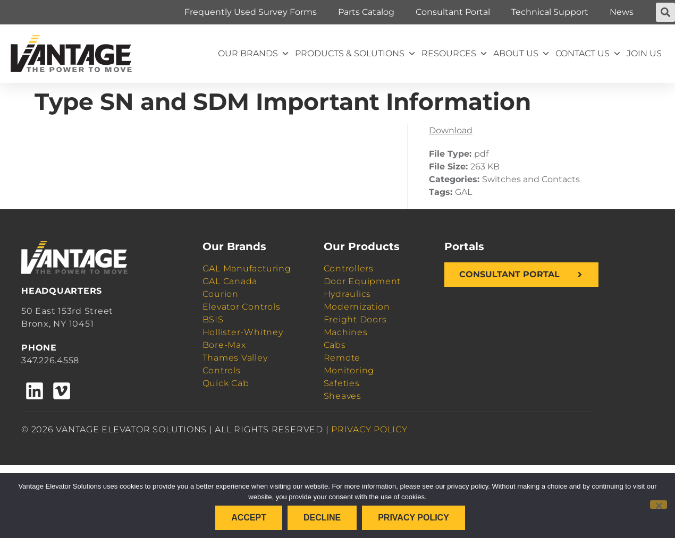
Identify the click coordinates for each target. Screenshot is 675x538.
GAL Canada (230, 281)
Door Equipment (362, 281)
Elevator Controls (242, 307)
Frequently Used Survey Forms (250, 12)
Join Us (644, 53)
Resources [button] (454, 53)
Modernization (357, 307)
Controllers (349, 268)
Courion (221, 294)
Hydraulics (348, 294)
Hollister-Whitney (243, 332)
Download (451, 130)
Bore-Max (224, 345)
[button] (665, 12)
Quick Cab (226, 383)
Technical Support (549, 12)
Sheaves (342, 396)
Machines (346, 332)
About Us (521, 53)
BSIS (213, 319)
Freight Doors (355, 319)
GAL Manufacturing (247, 268)
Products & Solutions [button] (355, 53)
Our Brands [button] (254, 53)
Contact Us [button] (588, 53)
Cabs (335, 345)
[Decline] (658, 504)
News (622, 12)
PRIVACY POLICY (369, 429)
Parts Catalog (366, 12)
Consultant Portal (453, 12)
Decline (322, 517)
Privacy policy (413, 517)
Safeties (342, 383)
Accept (248, 517)
